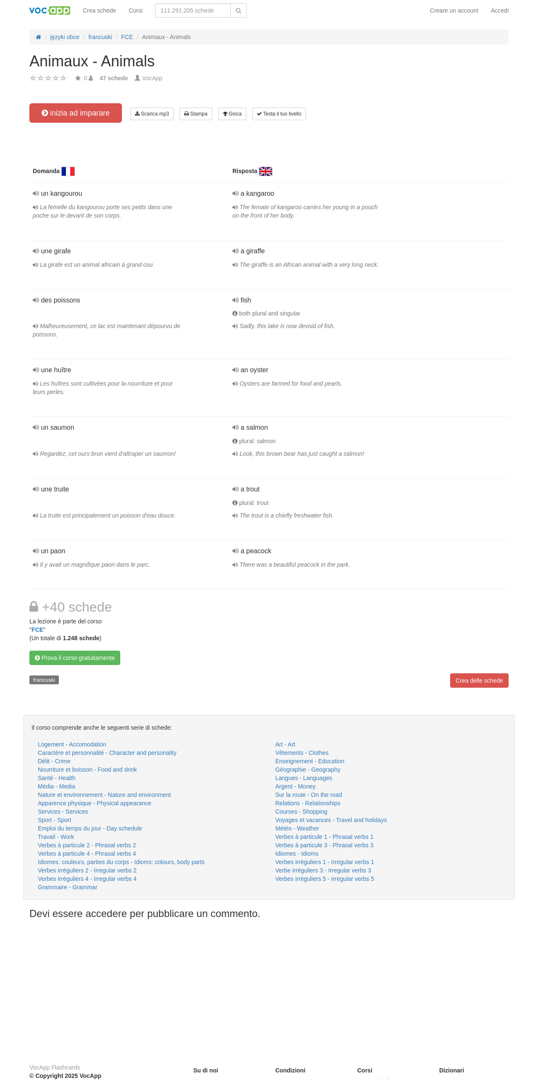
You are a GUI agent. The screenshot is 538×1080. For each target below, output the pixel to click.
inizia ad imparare (76, 113)
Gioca (232, 114)
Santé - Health (57, 778)
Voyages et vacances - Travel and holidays (331, 820)
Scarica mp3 (152, 114)
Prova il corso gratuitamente (75, 657)
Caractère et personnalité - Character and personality (107, 752)
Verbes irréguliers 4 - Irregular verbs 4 (87, 878)
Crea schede (99, 10)
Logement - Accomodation (72, 744)
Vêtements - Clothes (302, 752)
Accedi (500, 10)
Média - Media (56, 786)
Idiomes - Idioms (297, 853)
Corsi (135, 10)
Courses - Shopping (301, 811)
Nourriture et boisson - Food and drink (87, 769)
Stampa (196, 114)
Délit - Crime (54, 761)
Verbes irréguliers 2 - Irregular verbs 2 (87, 870)
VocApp (152, 78)
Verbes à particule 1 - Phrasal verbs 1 (324, 836)
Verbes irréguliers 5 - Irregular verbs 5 (324, 878)
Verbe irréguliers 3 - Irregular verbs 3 (323, 870)
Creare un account (454, 10)
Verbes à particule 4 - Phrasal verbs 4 (87, 853)
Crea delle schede (479, 680)
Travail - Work (56, 836)
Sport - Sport (54, 820)
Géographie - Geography (307, 769)
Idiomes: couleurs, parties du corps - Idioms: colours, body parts (121, 862)
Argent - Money (295, 786)
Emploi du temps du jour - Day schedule (90, 828)
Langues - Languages (303, 778)
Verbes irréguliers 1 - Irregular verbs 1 (324, 862)
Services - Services (63, 811)
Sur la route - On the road (308, 794)
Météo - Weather (297, 828)
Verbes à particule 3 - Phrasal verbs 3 (324, 845)
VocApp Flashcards (54, 1067)
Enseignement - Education (309, 761)
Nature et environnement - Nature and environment (104, 794)
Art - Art (285, 744)
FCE (37, 629)
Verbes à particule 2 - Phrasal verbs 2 (87, 845)
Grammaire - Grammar (68, 887)
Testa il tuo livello (279, 114)
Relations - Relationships (307, 803)
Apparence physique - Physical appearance (94, 803)
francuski (44, 680)
